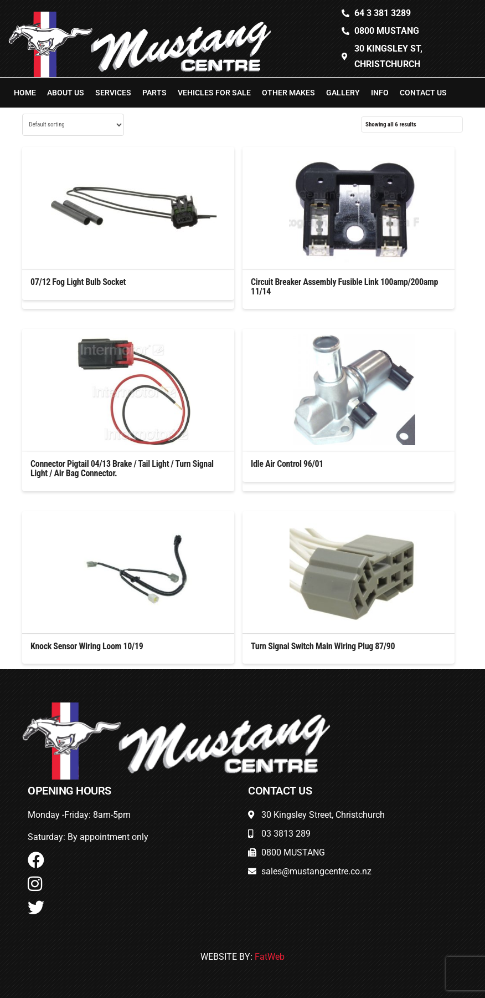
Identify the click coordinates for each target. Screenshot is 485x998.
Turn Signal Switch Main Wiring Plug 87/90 (323, 646)
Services (113, 92)
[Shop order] (73, 125)
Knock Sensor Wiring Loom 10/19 (86, 646)
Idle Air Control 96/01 (287, 464)
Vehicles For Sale (214, 92)
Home (25, 92)
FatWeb (270, 956)
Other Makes (288, 92)
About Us (65, 92)
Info (380, 92)
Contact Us (423, 92)
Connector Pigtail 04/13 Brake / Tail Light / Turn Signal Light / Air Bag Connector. (122, 468)
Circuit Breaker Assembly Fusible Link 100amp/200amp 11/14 (344, 287)
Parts (154, 92)
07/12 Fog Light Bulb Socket (78, 282)
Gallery (343, 92)
